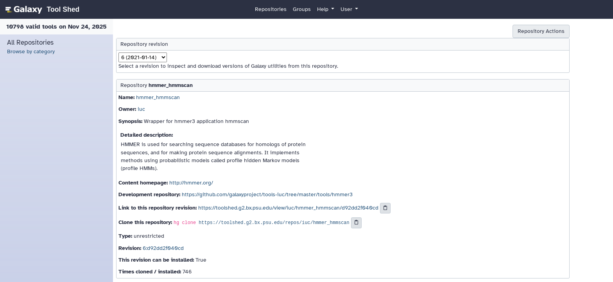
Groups (302, 9)
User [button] (347, 9)
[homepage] (41, 9)
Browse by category (31, 51)
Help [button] (323, 9)
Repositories (271, 9)
